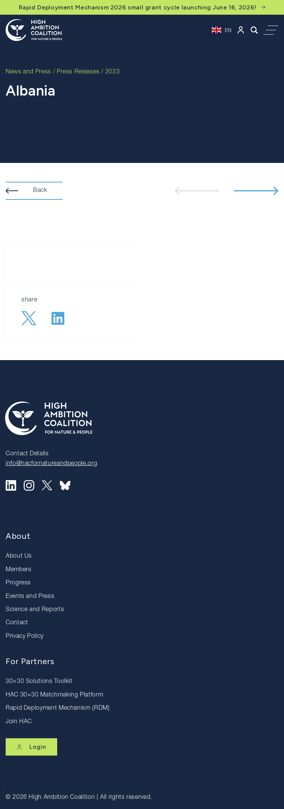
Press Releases (78, 72)
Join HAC (19, 722)
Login (31, 746)
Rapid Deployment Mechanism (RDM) (57, 709)
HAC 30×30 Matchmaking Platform (54, 695)
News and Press (28, 72)
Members (18, 570)
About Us (19, 557)
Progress (18, 583)
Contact (17, 623)
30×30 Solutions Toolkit (39, 682)
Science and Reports (35, 610)
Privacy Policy (25, 637)
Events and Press (30, 597)
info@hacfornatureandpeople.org (51, 464)
